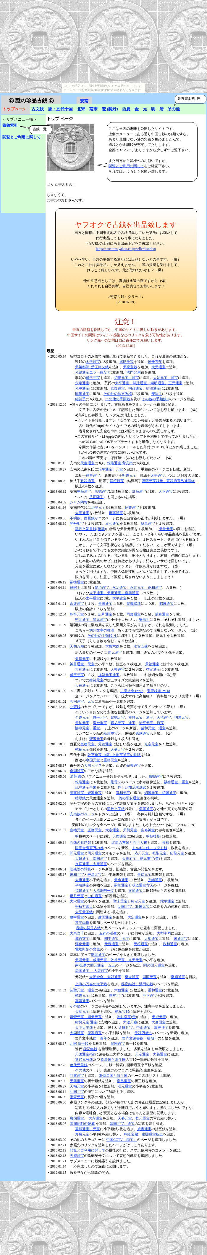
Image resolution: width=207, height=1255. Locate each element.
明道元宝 (129, 475)
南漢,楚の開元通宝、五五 (95, 965)
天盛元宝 (118, 749)
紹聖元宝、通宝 (82, 990)
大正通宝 (166, 491)
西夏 (126, 109)
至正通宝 (150, 996)
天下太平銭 (84, 1028)
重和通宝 (155, 990)
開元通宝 (77, 853)
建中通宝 (77, 917)
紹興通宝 (134, 765)
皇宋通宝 (118, 1044)
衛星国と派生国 (113, 1060)
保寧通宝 (146, 809)
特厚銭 (80, 798)
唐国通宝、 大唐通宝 (91, 971)
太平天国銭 (84, 912)
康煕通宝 (156, 776)
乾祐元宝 (82, 749)
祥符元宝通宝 (108, 675)
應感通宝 (142, 733)
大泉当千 (77, 933)
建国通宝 (105, 917)
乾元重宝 (142, 1118)
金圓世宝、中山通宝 (135, 1028)
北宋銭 (75, 707)
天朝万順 (77, 646)
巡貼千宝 (126, 362)
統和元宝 (77, 875)
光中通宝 (82, 388)
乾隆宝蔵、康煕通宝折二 (143, 1134)
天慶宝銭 (130, 367)
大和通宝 (82, 669)
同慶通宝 (82, 394)
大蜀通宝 (151, 939)
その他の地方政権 (118, 394)
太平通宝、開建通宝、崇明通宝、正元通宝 (148, 383)
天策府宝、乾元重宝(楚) (141, 859)
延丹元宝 (77, 896)
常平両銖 (82, 923)
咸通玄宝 (82, 939)
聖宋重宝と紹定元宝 (129, 901)
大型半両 (164, 933)
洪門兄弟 (134, 372)
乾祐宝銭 (122, 1012)
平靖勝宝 (82, 885)
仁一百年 (100, 1038)
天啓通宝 (119, 836)
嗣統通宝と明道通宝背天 (133, 885)
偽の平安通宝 (129, 798)
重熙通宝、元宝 (87, 1129)
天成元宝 (159, 1017)
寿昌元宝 (95, 875)
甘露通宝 (77, 1076)
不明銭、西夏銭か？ (86, 518)
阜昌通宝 (148, 524)
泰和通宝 (112, 524)
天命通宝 (121, 880)
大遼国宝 (158, 1022)
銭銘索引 (10, 125)
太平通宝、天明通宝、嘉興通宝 (114, 593)
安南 (84, 101)
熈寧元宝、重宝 (87, 728)
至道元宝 (82, 717)
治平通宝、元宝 (110, 469)
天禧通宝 (82, 685)
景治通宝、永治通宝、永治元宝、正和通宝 (128, 588)
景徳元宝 (118, 717)
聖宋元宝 (96, 739)
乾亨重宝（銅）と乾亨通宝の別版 (114, 755)
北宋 (81, 109)
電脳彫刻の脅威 (87, 949)
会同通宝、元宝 (82, 701)
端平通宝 (167, 901)
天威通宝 (77, 1156)
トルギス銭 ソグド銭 (149, 848)
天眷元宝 (166, 529)
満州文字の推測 (101, 630)
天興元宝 (130, 830)
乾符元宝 (77, 614)
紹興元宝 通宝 (86, 1022)
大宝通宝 (82, 513)
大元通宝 (158, 367)
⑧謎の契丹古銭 (88, 928)
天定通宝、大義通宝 (151, 1054)
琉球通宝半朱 (85, 787)
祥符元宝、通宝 (140, 717)
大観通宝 (121, 990)
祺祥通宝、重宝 (176, 782)
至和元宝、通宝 (153, 728)
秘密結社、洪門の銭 (137, 984)
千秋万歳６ (143, 1033)
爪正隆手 (96, 497)
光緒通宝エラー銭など (93, 372)
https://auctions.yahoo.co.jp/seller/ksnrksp (126, 249)
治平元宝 (98, 507)
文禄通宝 (135, 891)
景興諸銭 (134, 604)
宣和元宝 (123, 793)
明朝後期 (153, 836)
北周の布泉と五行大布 (129, 843)
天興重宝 (77, 1081)
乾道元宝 (82, 996)
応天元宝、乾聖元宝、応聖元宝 (159, 853)
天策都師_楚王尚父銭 (92, 367)
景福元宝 (144, 875)
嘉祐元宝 (77, 830)
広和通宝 (105, 614)
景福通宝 (152, 664)
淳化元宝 (82, 944)
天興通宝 (118, 669)
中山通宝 (95, 896)
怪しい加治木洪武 (132, 787)
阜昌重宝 (124, 1081)
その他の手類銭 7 (155, 399)
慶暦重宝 (100, 723)
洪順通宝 (139, 491)
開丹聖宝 (77, 524)
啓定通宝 (153, 669)
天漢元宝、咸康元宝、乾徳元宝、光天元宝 (109, 960)
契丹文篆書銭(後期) (90, 529)
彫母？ (116, 782)
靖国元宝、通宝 (122, 1124)
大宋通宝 (77, 901)
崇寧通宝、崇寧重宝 (86, 793)
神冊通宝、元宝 (82, 664)
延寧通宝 (116, 513)
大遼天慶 (130, 1022)
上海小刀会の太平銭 (91, 984)
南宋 (93, 109)
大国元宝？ (93, 765)
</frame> (14, 210)
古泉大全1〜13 (131, 691)
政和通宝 (87, 481)
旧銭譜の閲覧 (80, 869)
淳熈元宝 (116, 996)
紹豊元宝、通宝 (126, 378)
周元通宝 (115, 652)
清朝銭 (75, 776)
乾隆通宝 (82, 782)
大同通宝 (77, 1033)
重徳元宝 (111, 760)
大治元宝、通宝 (165, 378)
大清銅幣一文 (103, 891)
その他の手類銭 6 (119, 399)
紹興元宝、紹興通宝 (160, 793)
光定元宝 (151, 744)
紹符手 (80, 399)
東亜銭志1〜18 (158, 691)
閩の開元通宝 (154, 965)
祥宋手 (75, 588)
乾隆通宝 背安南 (120, 463)
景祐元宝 (82, 723)
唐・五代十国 (60, 109)
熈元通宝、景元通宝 (91, 620)
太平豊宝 (119, 598)
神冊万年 (155, 362)
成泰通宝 (162, 614)
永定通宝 (82, 383)
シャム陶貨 (79, 502)
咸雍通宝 (144, 1129)
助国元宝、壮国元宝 (134, 907)
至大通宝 (132, 977)
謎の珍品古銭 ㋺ (31, 100)
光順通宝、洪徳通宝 (93, 491)
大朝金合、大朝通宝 (105, 977)
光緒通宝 (155, 880)
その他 (173, 109)
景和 (165, 843)
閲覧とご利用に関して (87, 1150)
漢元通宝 (125, 1086)
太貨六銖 (112, 646)
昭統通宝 (166, 604)
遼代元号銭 (84, 1060)
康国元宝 (93, 760)
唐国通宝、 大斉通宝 (86, 1118)
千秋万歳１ (84, 907)
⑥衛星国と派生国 (113, 1076)
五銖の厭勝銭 (80, 843)
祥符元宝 (96, 680)
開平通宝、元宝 (116, 939)
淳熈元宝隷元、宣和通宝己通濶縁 (168, 481)
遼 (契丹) (110, 109)
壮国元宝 (77, 1092)
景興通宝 (105, 604)
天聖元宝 (82, 1012)
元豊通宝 (111, 944)
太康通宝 (82, 880)
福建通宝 (82, 891)
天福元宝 (82, 659)
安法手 (156, 394)
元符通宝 (141, 944)
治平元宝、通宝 (151, 723)
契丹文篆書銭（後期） (140, 1038)
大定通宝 (112, 830)
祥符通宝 (93, 475)
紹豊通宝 (132, 507)
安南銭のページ (82, 814)
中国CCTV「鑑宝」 (121, 1140)
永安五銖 (141, 646)
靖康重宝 (111, 733)
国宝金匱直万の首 (89, 848)
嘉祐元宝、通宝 (123, 723)
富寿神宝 (148, 830)
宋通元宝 (181, 939)
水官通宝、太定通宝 (91, 864)
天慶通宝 (87, 463)
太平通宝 (93, 362)
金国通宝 (77, 771)
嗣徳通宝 (77, 582)
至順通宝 (178, 977)
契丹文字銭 (116, 809)
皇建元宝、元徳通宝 (96, 744)
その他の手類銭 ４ (102, 636)
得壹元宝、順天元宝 (86, 1017)
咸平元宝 (93, 378)
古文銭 (37, 109)
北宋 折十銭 (79, 1044)
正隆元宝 (95, 830)
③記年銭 (90, 1049)
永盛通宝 (77, 604)
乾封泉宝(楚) (127, 1017)
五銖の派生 (108, 933)
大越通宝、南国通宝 (91, 859)
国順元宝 (150, 977)
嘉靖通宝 (82, 1001)
